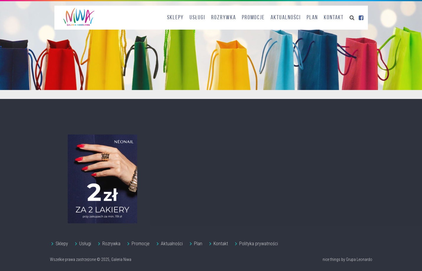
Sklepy (175, 18)
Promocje (253, 18)
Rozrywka (223, 18)
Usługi (197, 18)
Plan (312, 18)
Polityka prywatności (258, 243)
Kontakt (334, 18)
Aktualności (286, 18)
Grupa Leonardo (359, 259)
